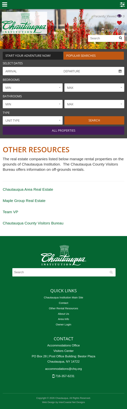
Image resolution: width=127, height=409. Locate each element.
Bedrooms (11, 80)
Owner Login (63, 324)
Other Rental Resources (63, 308)
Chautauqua (24, 23)
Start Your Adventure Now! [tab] (28, 55)
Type (6, 113)
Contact (63, 302)
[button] (33, 87)
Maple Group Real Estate (24, 201)
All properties (63, 130)
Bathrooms (12, 96)
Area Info (63, 319)
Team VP (10, 212)
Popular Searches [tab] (81, 55)
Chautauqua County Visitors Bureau (33, 223)
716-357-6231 (113, 30)
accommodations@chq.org (63, 369)
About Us (63, 313)
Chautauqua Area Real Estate (28, 189)
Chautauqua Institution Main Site (63, 297)
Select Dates (13, 63)
